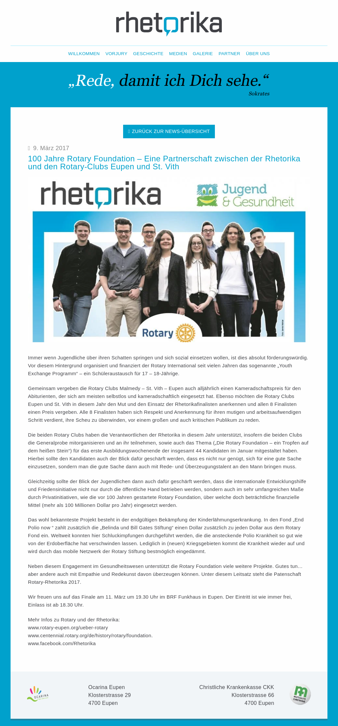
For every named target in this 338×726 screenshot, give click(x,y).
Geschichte (148, 53)
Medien (178, 53)
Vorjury (116, 53)
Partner (229, 53)
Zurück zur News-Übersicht (169, 131)
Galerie (203, 53)
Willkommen (84, 53)
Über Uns (258, 53)
